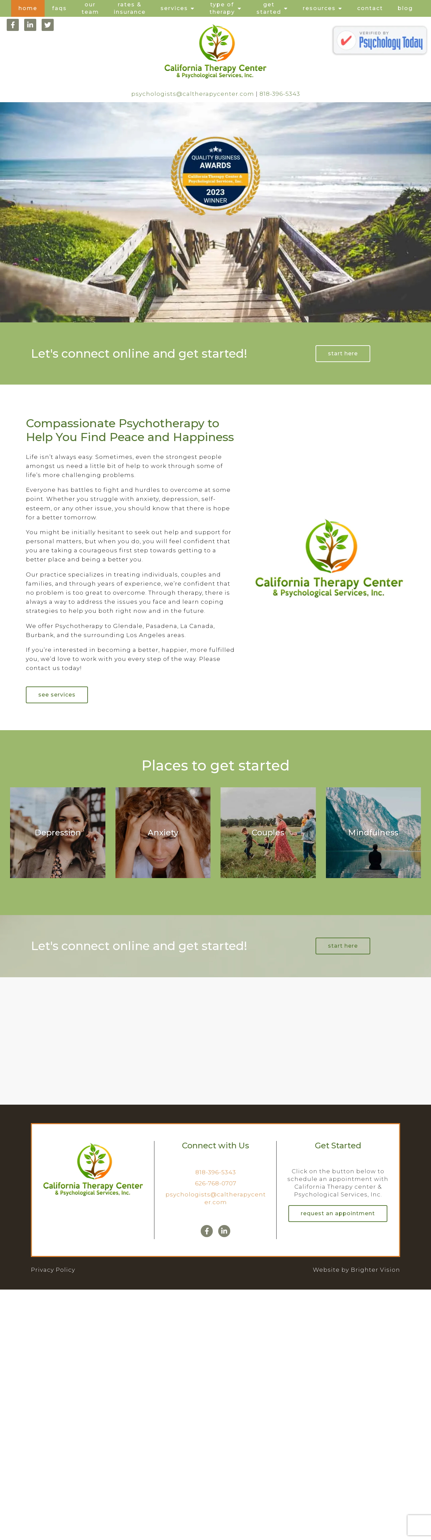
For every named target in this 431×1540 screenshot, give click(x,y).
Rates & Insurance (130, 8)
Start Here (343, 353)
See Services (57, 695)
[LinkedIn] (30, 25)
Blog (405, 8)
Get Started (268, 8)
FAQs (59, 8)
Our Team (90, 8)
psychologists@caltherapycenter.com (192, 93)
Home (27, 8)
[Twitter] (48, 25)
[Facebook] (13, 25)
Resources (319, 8)
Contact (370, 8)
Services (174, 8)
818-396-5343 (279, 93)
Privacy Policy (53, 1269)
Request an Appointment (338, 1213)
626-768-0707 (215, 1183)
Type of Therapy (222, 8)
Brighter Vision (375, 1269)
